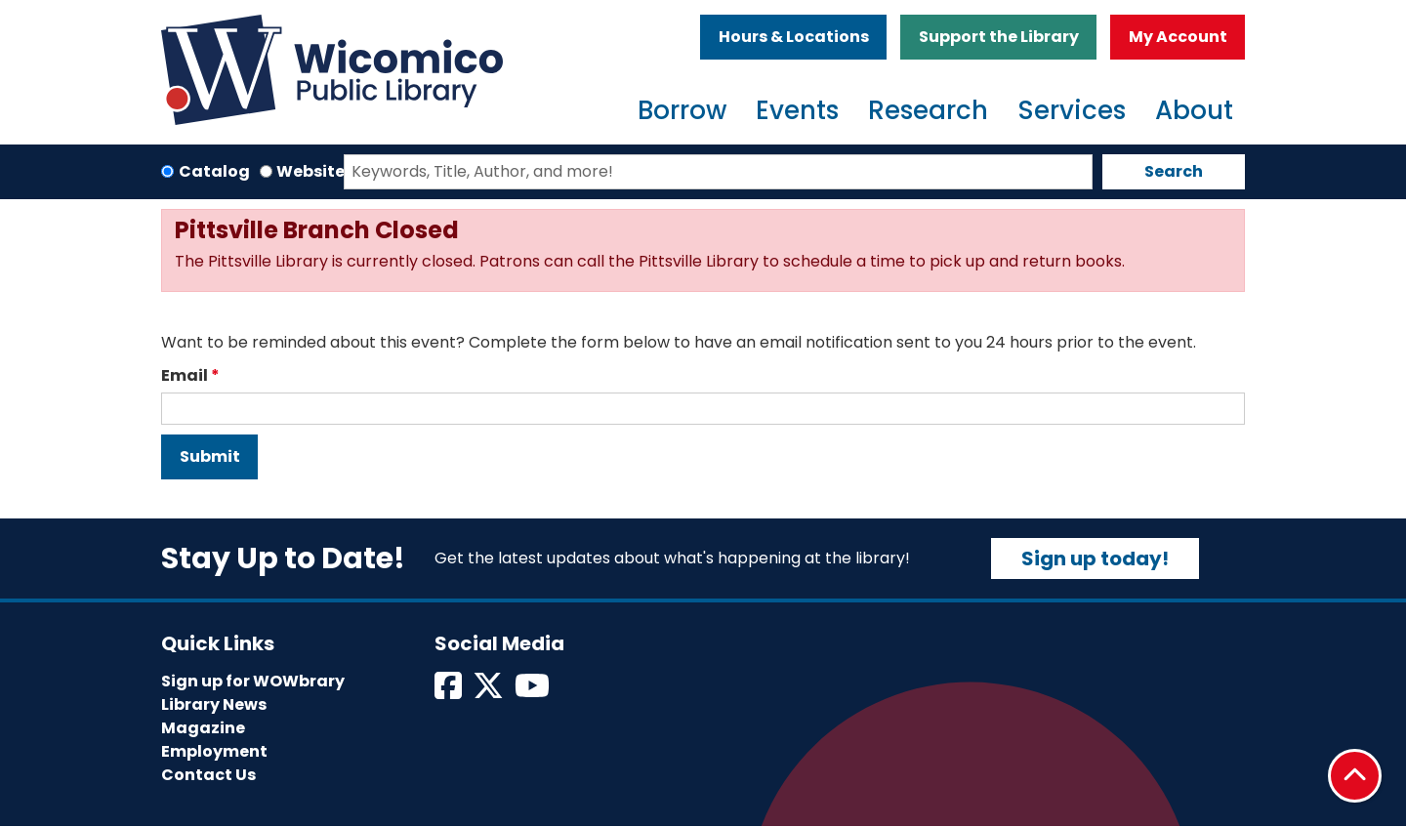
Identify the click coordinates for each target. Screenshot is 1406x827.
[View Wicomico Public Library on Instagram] (534, 692)
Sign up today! (1095, 558)
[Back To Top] (1355, 776)
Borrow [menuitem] (682, 110)
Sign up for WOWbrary (253, 681)
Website (310, 171)
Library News (214, 704)
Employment (214, 751)
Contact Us (208, 775)
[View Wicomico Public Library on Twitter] (490, 692)
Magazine (203, 728)
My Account (1178, 36)
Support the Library (999, 36)
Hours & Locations (794, 36)
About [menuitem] (1194, 110)
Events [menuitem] (797, 110)
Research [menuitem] (928, 110)
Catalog (214, 171)
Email (184, 375)
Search (1173, 171)
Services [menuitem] (1071, 110)
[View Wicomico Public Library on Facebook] (449, 692)
